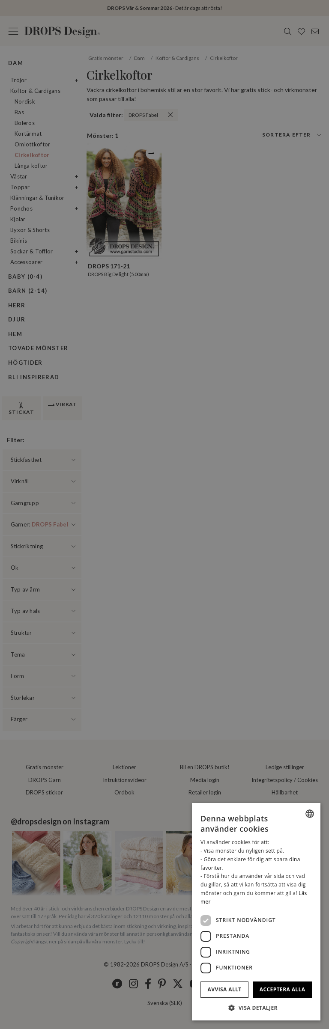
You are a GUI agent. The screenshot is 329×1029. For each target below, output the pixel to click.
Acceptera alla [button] (282, 989)
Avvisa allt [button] (225, 989)
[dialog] (256, 911)
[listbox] (309, 813)
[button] (256, 1007)
